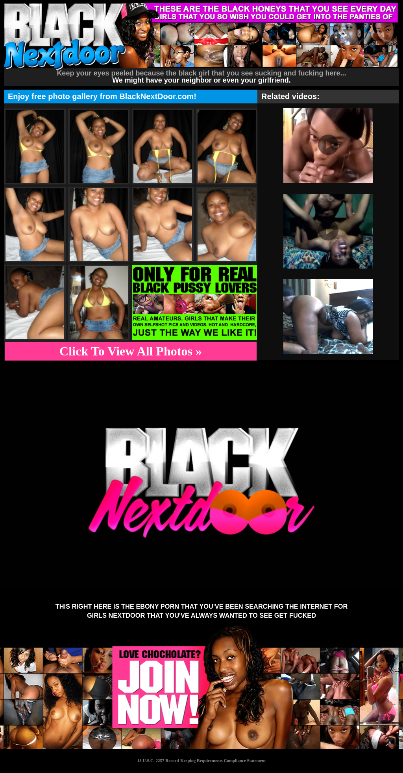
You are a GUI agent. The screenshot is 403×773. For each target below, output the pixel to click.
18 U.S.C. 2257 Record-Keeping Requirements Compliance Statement (201, 760)
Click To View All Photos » (130, 351)
